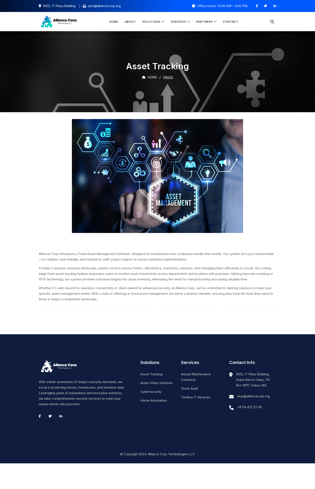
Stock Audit (189, 388)
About (130, 21)
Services (178, 21)
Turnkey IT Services (195, 397)
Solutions (151, 21)
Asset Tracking (151, 374)
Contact (230, 21)
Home (113, 21)
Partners (204, 21)
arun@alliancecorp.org (253, 396)
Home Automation (153, 400)
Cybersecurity (150, 392)
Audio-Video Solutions (156, 383)
